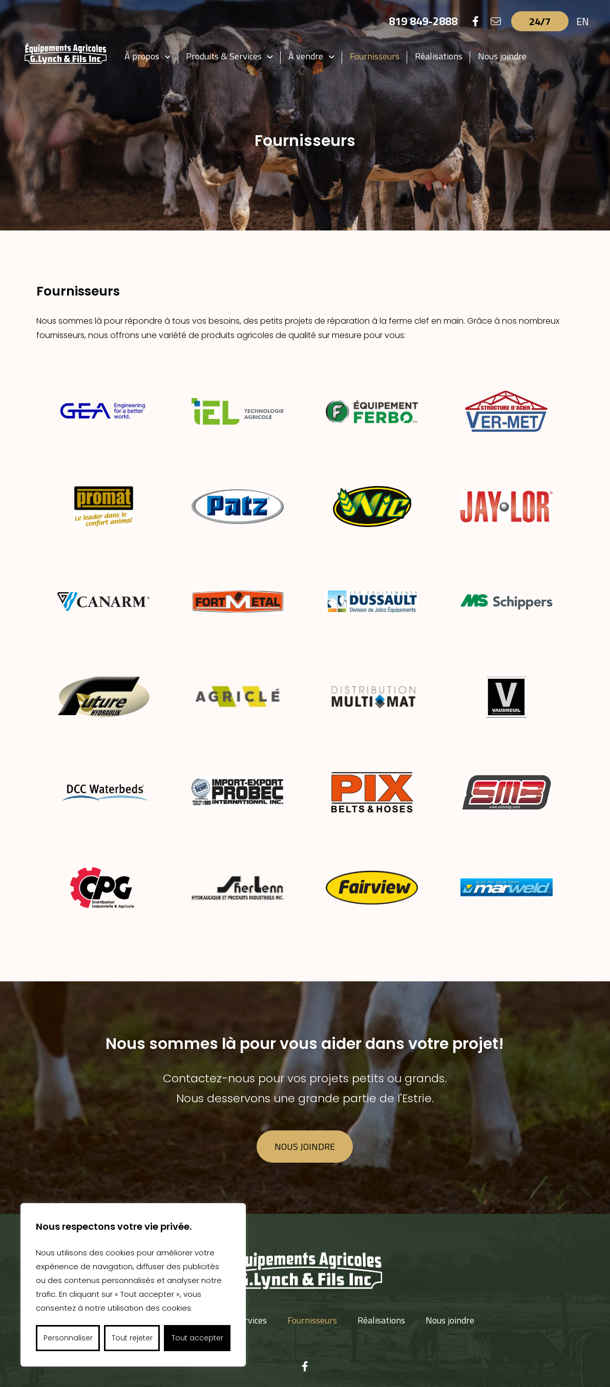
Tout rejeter (132, 1338)
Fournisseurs (374, 56)
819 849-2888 (423, 21)
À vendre (305, 56)
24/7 (540, 21)
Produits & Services (224, 56)
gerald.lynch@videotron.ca (409, 1316)
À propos (141, 56)
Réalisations (438, 56)
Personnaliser (68, 1338)
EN (582, 21)
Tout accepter (197, 1338)
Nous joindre (502, 56)
